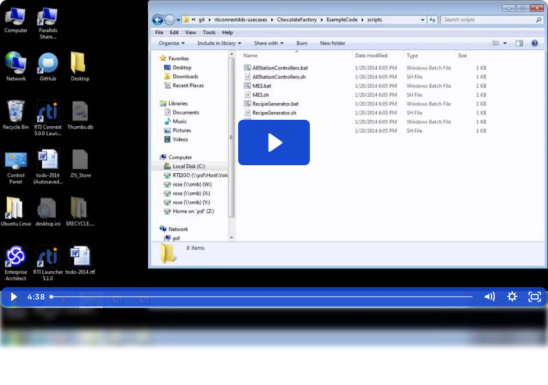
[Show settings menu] (511, 296)
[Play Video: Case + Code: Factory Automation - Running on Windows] (273, 142)
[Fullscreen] (534, 296)
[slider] (261, 296)
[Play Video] (13, 296)
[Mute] (489, 296)
